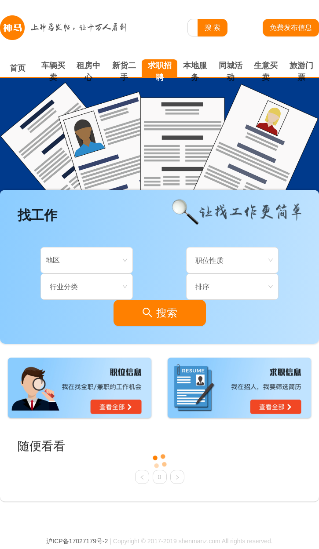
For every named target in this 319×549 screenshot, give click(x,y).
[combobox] (232, 260)
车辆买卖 (53, 69)
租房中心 (88, 69)
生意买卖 (266, 69)
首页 (18, 68)
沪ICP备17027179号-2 (77, 541)
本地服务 (195, 69)
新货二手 (124, 69)
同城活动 (230, 69)
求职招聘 (160, 69)
